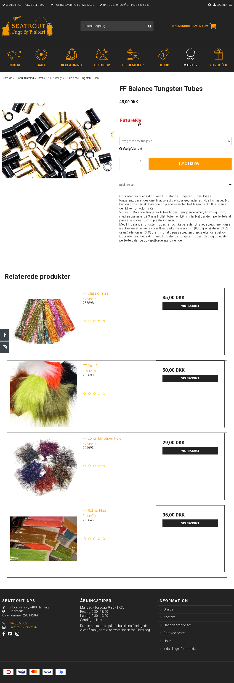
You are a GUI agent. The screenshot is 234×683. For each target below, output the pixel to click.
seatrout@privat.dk (23, 627)
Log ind (220, 4)
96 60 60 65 (14, 623)
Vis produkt (190, 306)
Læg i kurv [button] (189, 164)
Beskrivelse (126, 184)
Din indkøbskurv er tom (195, 26)
